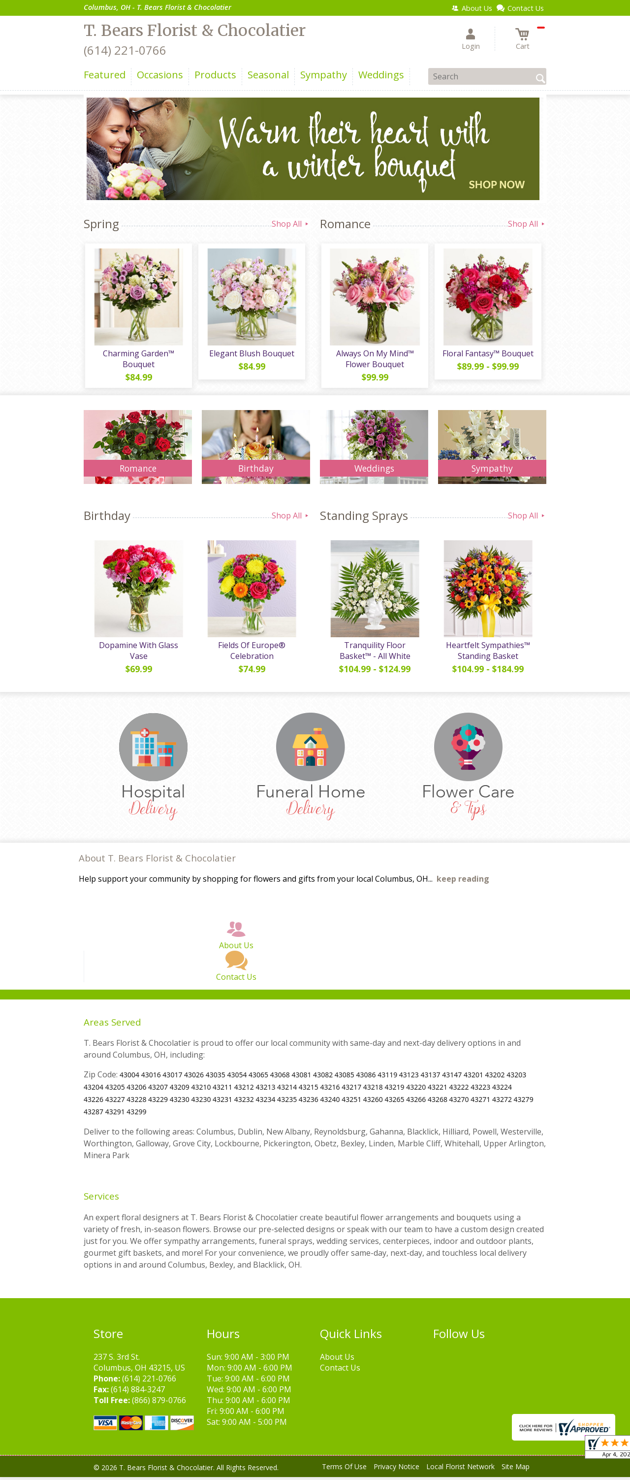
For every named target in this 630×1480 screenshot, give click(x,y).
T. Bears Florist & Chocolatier (195, 30)
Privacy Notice (396, 1470)
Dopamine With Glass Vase (138, 653)
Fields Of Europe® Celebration (251, 653)
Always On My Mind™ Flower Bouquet (374, 360)
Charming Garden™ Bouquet (138, 360)
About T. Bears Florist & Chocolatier (157, 861)
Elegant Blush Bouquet (251, 354)
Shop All (291, 223)
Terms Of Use (344, 1470)
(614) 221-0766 (125, 50)
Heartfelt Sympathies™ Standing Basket (487, 653)
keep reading (463, 882)
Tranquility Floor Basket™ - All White (374, 653)
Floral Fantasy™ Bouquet (487, 354)
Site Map (516, 1470)
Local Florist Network (460, 1470)
